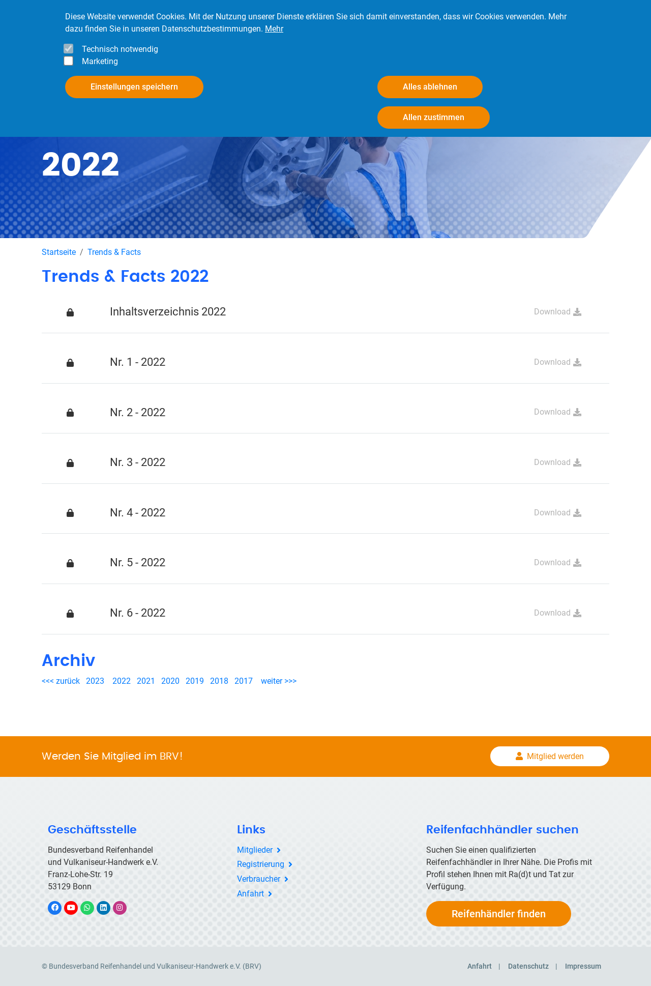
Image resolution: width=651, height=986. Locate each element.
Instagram (125, 907)
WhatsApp (92, 907)
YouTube (76, 907)
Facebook (60, 907)
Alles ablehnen (430, 87)
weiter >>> (279, 681)
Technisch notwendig (120, 49)
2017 (243, 681)
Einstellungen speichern (134, 87)
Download (552, 311)
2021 (146, 681)
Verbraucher (258, 879)
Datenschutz (528, 966)
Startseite (59, 252)
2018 (219, 681)
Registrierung (260, 864)
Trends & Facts (114, 252)
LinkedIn (108, 907)
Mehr (274, 29)
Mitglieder (255, 850)
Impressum (583, 966)
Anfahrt (250, 893)
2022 (121, 681)
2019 (195, 681)
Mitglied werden (555, 756)
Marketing (100, 61)
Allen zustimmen (433, 117)
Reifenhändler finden (499, 914)
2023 (95, 681)
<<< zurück (62, 681)
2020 (172, 681)
